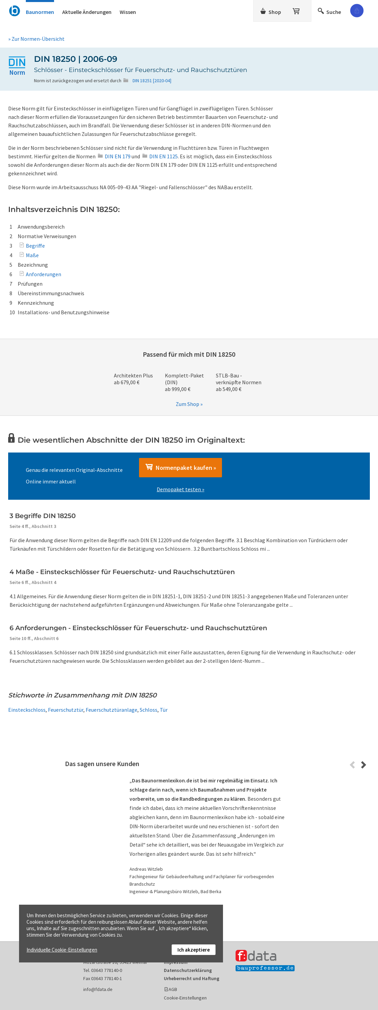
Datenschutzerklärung (188, 970)
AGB (173, 989)
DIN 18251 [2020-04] (152, 80)
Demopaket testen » (180, 489)
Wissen (128, 11)
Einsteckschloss (27, 709)
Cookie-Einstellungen (185, 998)
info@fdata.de (98, 989)
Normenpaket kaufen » (180, 467)
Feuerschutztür (65, 709)
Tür (164, 709)
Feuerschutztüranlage (111, 709)
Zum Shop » (189, 404)
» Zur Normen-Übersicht (36, 38)
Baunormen (40, 11)
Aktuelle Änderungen (86, 11)
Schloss (148, 709)
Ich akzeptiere (193, 949)
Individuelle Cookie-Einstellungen (62, 949)
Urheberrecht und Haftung (191, 978)
